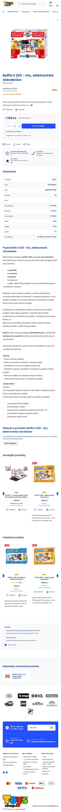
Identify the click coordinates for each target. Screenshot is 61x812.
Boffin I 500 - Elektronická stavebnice (44, 496)
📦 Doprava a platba (29, 757)
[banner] (8, 4)
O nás (44, 757)
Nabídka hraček (13, 12)
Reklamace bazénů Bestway (49, 767)
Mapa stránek (20, 809)
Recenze (45, 774)
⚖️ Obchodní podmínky (31, 759)
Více (29, 105)
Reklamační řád (48, 759)
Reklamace (46, 771)
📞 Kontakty (27, 767)
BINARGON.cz (54, 806)
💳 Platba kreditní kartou (31, 769)
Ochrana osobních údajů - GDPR (49, 763)
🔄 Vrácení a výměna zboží (30, 763)
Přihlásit (52, 728)
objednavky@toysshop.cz (43, 741)
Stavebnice (26, 12)
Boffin (54, 179)
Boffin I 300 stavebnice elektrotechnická (16, 578)
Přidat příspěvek (10, 443)
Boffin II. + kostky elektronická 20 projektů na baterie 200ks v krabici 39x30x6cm (16, 496)
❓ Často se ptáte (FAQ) (29, 773)
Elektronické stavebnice (41, 12)
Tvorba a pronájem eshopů (41, 806)
